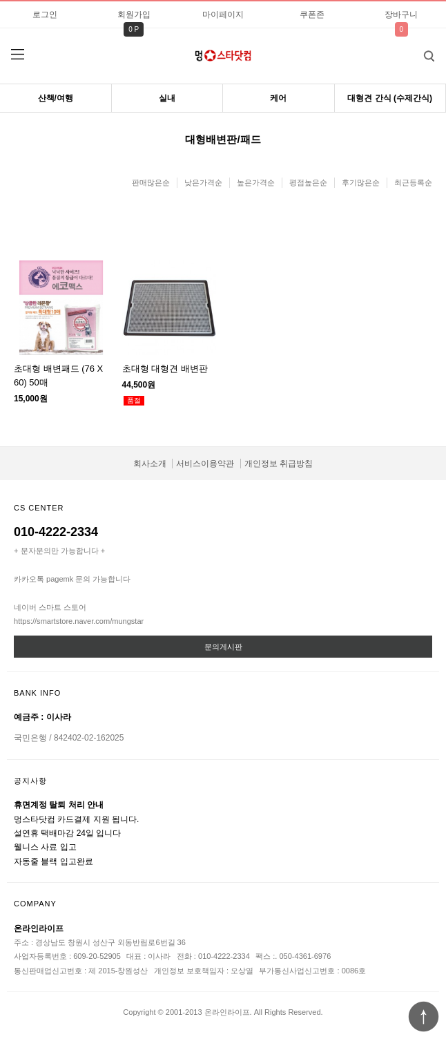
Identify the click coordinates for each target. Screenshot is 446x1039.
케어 (278, 98)
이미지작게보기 (234, 229)
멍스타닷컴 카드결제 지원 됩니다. (76, 819)
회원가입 (134, 14)
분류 (17, 54)
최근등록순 (413, 182)
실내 (167, 98)
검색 (418, 52)
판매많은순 (151, 182)
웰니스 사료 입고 (45, 847)
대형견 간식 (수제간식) (389, 98)
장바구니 (401, 14)
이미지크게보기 (211, 229)
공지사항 (30, 780)
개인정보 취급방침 (278, 463)
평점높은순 (308, 182)
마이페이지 (223, 14)
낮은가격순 (203, 182)
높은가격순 (256, 182)
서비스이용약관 (205, 463)
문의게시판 (223, 646)
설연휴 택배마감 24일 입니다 (67, 833)
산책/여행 (55, 98)
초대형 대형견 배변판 (165, 368)
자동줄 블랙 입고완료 (53, 861)
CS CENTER (39, 508)
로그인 (44, 14)
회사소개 (149, 463)
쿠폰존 (312, 14)
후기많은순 (361, 182)
